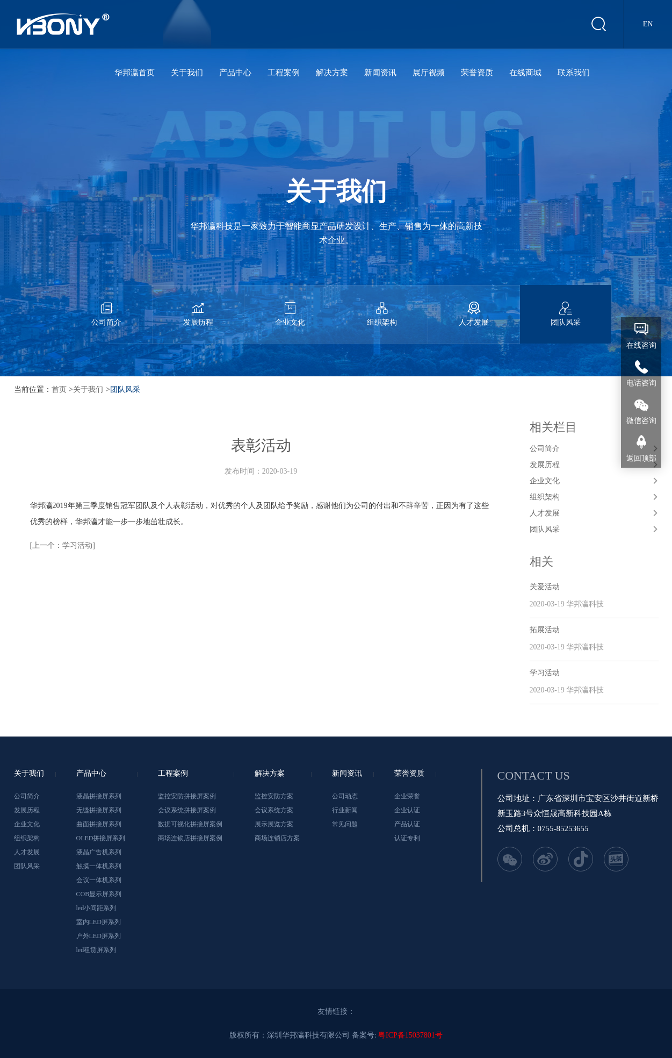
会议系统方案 (274, 810)
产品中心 (235, 72)
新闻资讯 (380, 72)
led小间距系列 (96, 908)
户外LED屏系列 (98, 936)
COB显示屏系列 (99, 894)
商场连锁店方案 (277, 838)
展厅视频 (429, 72)
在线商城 (525, 72)
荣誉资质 (477, 72)
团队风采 (565, 305)
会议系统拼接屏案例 (187, 810)
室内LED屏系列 (98, 922)
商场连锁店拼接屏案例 (190, 838)
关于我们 (187, 72)
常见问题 (345, 824)
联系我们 (574, 72)
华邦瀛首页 (134, 72)
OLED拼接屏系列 (101, 838)
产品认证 (407, 824)
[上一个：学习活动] (62, 545)
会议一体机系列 (98, 880)
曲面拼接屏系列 (98, 824)
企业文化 (290, 305)
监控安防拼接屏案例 (187, 796)
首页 (59, 389)
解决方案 (332, 72)
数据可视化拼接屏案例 (190, 824)
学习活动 (545, 673)
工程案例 (284, 72)
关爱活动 (545, 587)
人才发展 (473, 305)
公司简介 (106, 305)
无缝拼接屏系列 (98, 810)
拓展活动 (545, 630)
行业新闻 (345, 810)
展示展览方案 (274, 824)
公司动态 (345, 796)
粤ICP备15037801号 (410, 1035)
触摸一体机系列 (98, 866)
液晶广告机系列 (98, 852)
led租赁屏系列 (96, 950)
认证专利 (407, 838)
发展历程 (198, 305)
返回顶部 (641, 458)
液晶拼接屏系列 (98, 796)
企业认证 (407, 810)
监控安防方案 (274, 796)
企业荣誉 (407, 796)
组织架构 (382, 305)
